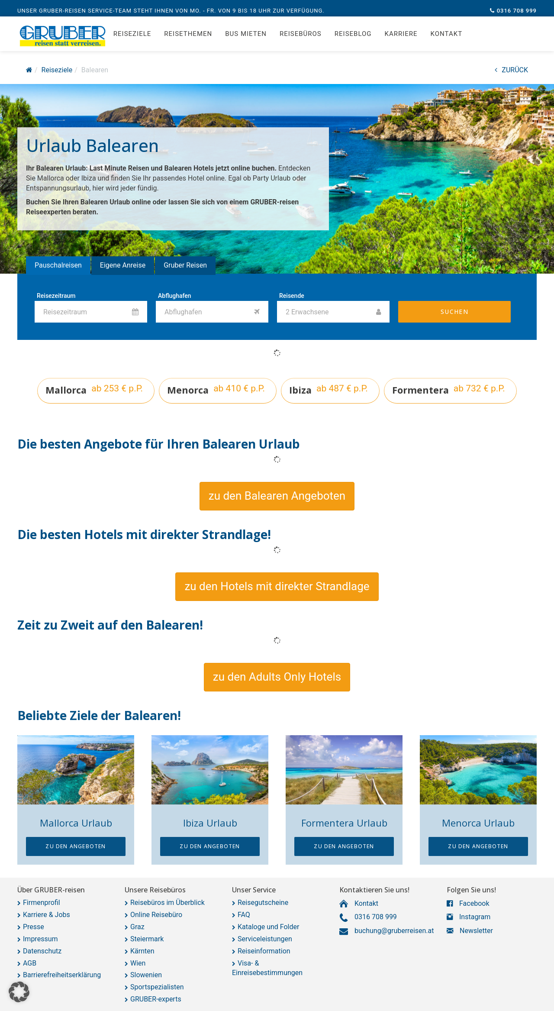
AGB (29, 963)
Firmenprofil (41, 902)
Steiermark (147, 939)
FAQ (244, 915)
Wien (137, 963)
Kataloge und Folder (268, 927)
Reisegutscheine (263, 902)
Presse (33, 927)
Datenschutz (42, 951)
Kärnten (142, 951)
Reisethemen (188, 39)
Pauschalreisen (58, 265)
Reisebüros (301, 39)
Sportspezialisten (157, 987)
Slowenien (146, 975)
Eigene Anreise (122, 265)
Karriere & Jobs (46, 915)
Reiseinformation (264, 951)
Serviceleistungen (265, 939)
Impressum (40, 939)
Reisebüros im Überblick (167, 902)
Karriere (401, 39)
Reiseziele (132, 39)
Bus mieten (246, 39)
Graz (137, 927)
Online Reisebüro (156, 915)
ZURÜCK (511, 70)
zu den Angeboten (75, 846)
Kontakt (447, 39)
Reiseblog (353, 39)
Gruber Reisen (185, 265)
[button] (277, 496)
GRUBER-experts (155, 999)
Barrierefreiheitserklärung (62, 975)
